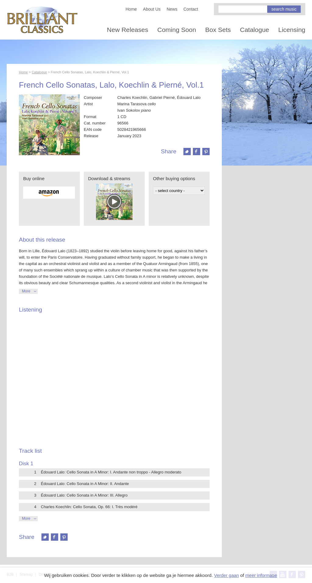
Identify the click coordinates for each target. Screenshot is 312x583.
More (26, 291)
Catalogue (254, 29)
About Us (152, 9)
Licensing (291, 29)
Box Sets (218, 29)
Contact (190, 9)
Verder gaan (226, 575)
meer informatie (261, 575)
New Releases (127, 29)
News (172, 9)
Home (131, 9)
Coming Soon (176, 29)
